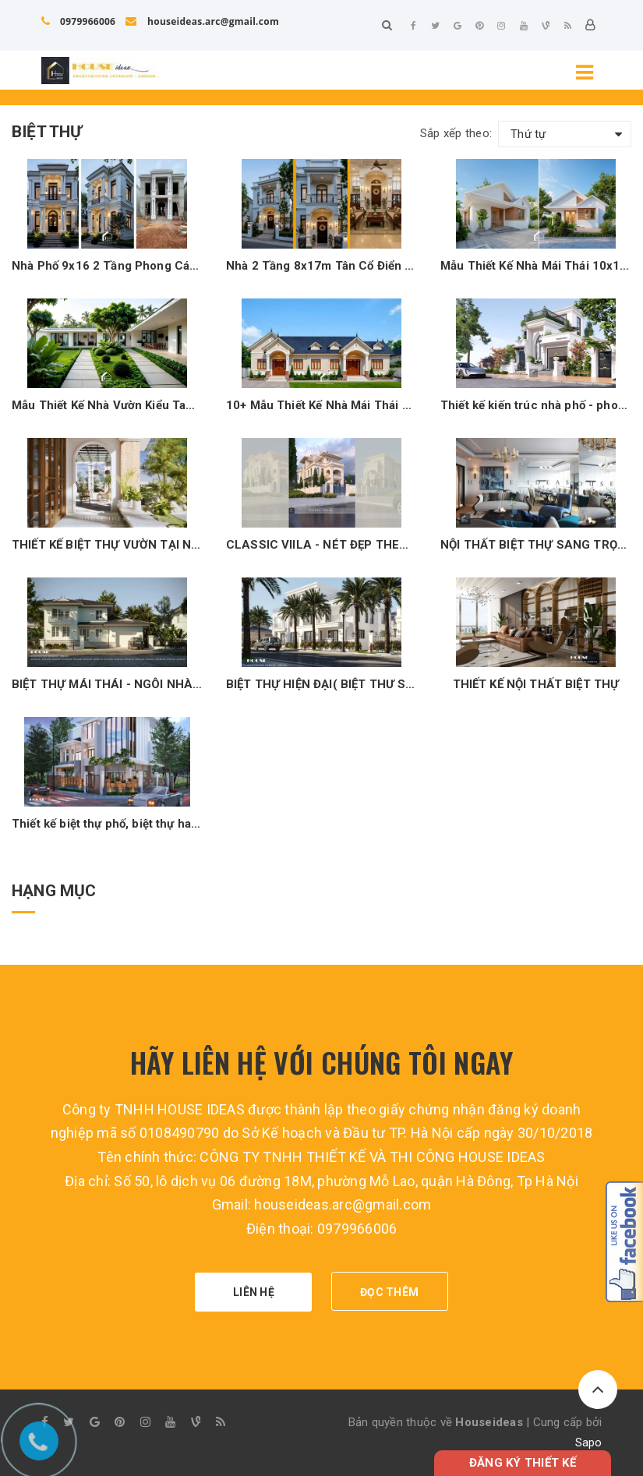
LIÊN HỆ (253, 1292)
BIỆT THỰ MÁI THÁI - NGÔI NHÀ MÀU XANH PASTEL (107, 684)
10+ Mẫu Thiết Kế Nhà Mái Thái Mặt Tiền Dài (321, 405)
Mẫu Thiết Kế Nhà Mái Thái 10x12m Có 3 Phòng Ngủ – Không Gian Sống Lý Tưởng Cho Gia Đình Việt (535, 266)
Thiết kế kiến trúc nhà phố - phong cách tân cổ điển (535, 405)
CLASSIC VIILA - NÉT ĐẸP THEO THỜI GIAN (321, 545)
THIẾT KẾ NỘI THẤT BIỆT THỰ (536, 684)
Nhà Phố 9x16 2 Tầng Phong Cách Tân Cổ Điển (107, 266)
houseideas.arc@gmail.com (201, 21)
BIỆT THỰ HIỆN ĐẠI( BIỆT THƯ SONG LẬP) (321, 684)
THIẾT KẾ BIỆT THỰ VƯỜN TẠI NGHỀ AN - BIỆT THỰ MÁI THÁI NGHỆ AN (107, 545)
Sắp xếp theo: (456, 133)
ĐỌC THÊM (389, 1292)
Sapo (588, 1442)
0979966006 (78, 21)
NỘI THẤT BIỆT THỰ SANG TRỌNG (535, 545)
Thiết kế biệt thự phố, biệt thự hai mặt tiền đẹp (107, 824)
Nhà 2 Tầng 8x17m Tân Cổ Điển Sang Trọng (321, 266)
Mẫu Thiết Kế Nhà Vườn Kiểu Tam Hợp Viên (107, 405)
